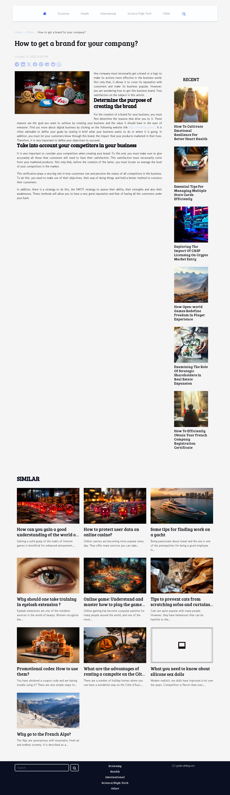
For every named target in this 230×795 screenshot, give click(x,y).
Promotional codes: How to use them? (47, 671)
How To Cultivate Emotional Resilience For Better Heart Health (191, 132)
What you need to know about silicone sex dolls (180, 671)
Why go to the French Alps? (44, 734)
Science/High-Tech (139, 13)
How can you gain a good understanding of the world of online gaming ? (47, 534)
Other (166, 13)
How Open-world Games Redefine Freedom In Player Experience (189, 312)
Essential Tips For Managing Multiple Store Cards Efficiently (190, 192)
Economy (63, 13)
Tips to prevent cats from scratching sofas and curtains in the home (180, 604)
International (108, 13)
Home (18, 32)
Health (85, 13)
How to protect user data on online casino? (111, 532)
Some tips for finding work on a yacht (180, 532)
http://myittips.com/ (142, 127)
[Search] (42, 767)
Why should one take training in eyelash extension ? (46, 601)
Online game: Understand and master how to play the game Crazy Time (113, 604)
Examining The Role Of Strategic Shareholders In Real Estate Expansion (191, 374)
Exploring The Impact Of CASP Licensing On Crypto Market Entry (191, 252)
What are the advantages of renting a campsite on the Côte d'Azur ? (114, 674)
